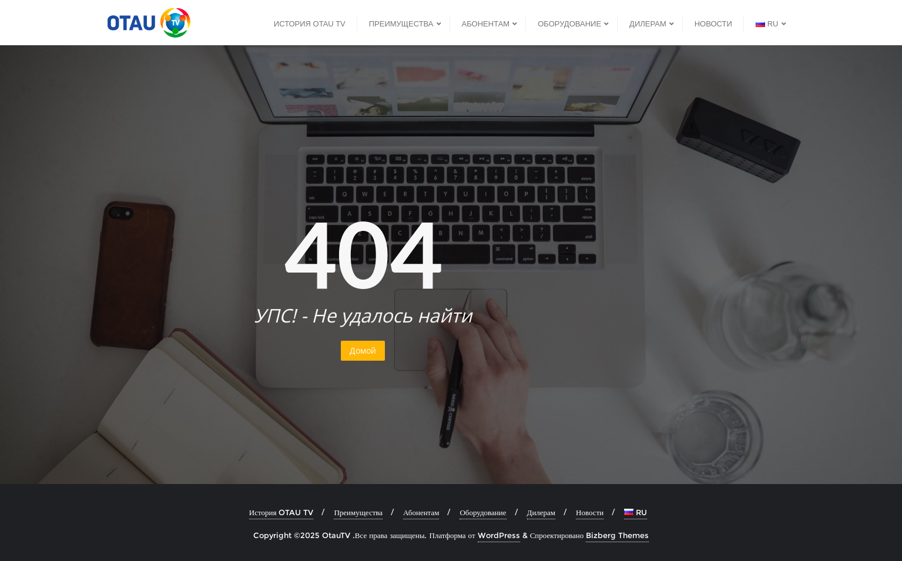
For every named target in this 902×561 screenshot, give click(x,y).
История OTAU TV (281, 512)
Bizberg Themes (617, 535)
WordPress (499, 535)
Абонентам (421, 512)
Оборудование (483, 512)
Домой (363, 350)
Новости (589, 512)
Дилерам (541, 512)
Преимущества (358, 512)
